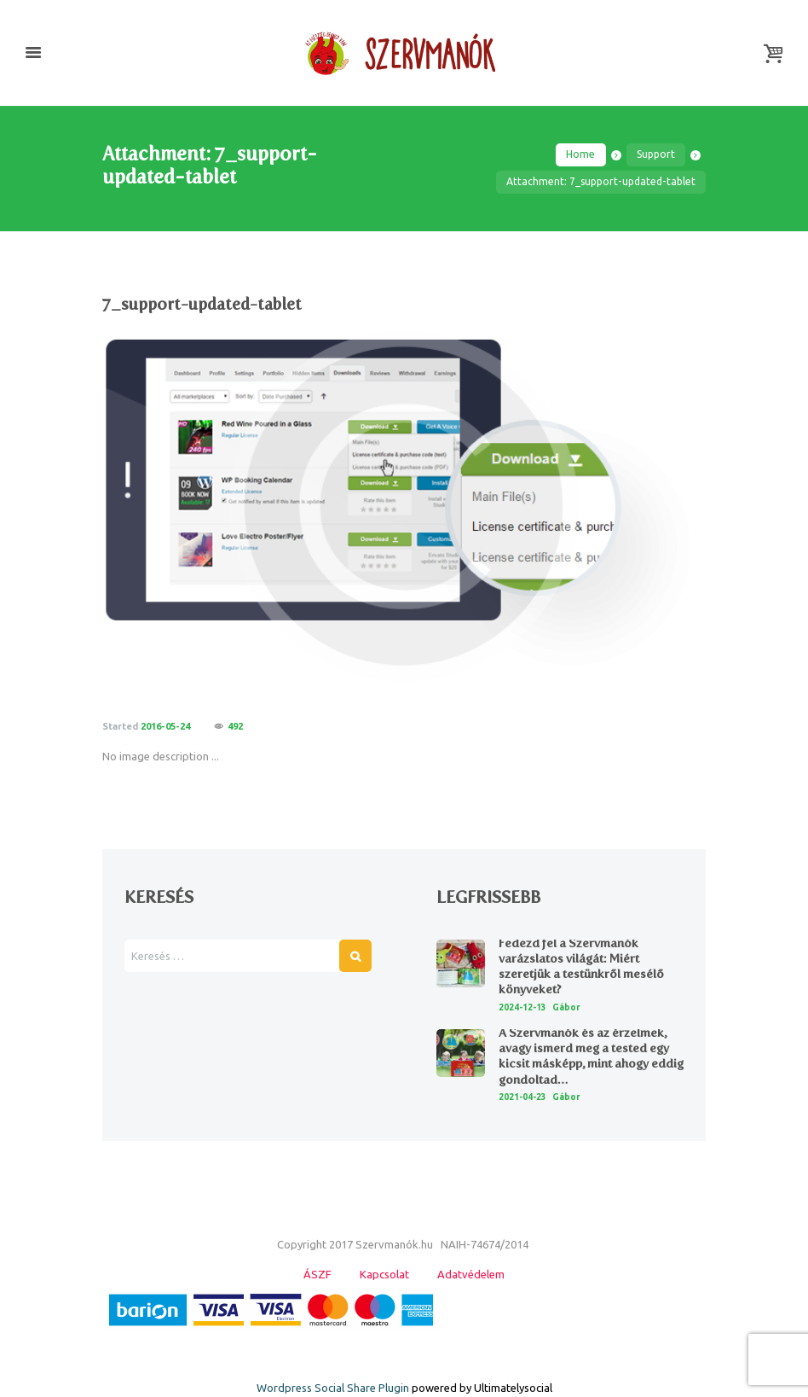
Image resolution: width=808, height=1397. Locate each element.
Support (656, 154)
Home (580, 154)
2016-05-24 (165, 726)
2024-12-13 (522, 1007)
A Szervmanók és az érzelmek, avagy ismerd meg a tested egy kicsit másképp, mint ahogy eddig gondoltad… (591, 1056)
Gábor (566, 1007)
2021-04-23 (522, 1097)
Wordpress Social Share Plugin (334, 1388)
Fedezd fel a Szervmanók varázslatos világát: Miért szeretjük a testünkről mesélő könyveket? (581, 967)
